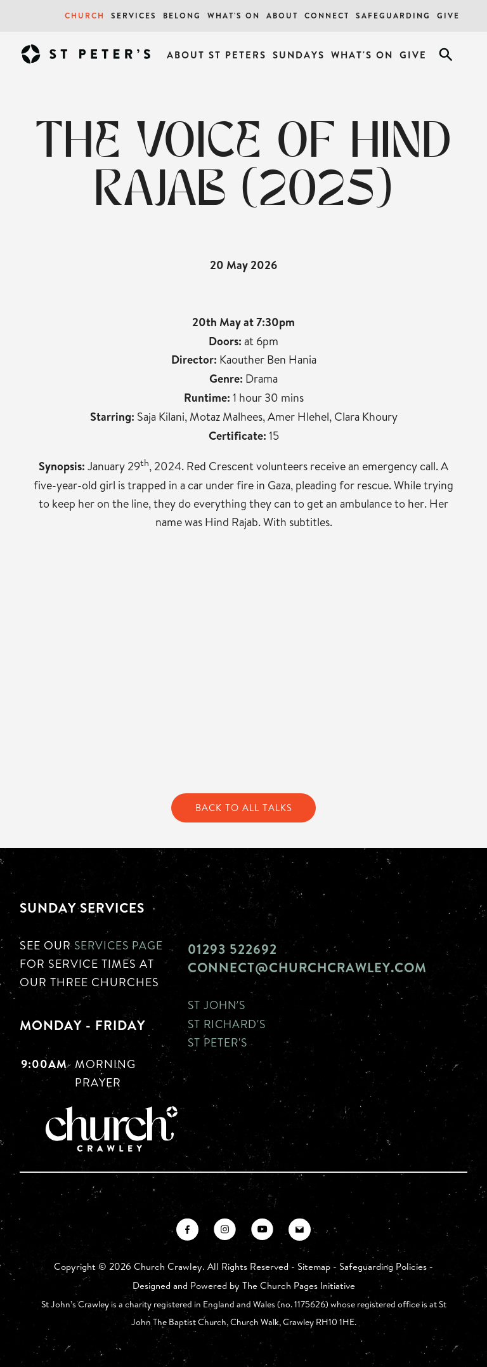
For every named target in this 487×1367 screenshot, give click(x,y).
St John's (218, 1005)
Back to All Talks (243, 808)
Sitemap (313, 1266)
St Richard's (228, 1023)
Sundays (299, 55)
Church (85, 15)
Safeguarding (393, 15)
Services (134, 15)
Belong (182, 15)
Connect (326, 15)
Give (448, 15)
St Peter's (219, 1041)
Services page (120, 945)
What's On (233, 15)
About (282, 15)
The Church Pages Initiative (298, 1285)
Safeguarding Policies (383, 1266)
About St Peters (216, 55)
